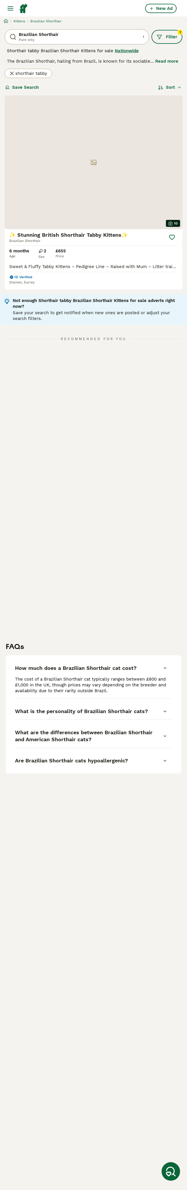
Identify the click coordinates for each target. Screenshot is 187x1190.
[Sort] (170, 87)
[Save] (172, 237)
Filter (169, 35)
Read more (166, 61)
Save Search (22, 87)
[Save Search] (171, 1171)
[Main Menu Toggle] (10, 8)
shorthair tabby (28, 73)
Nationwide (127, 50)
